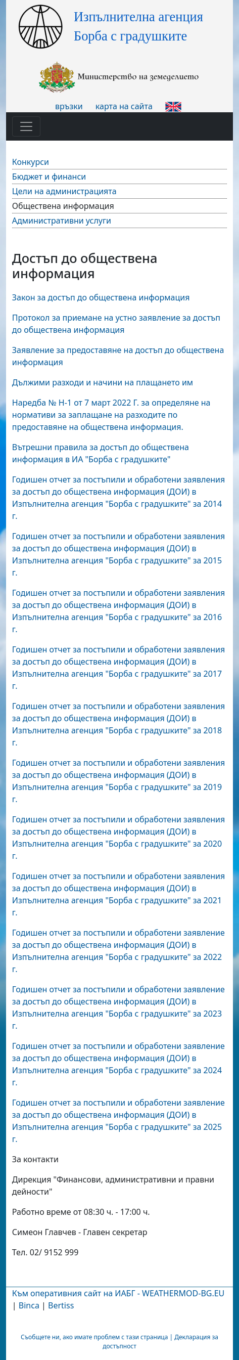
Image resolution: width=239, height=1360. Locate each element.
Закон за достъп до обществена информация (101, 297)
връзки (69, 106)
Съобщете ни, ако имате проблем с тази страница (94, 1337)
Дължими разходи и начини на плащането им (102, 382)
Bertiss (61, 1305)
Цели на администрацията (64, 191)
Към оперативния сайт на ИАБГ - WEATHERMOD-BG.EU (118, 1293)
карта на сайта (124, 106)
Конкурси (30, 161)
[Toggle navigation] (26, 126)
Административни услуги (61, 220)
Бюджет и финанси (49, 176)
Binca (29, 1305)
